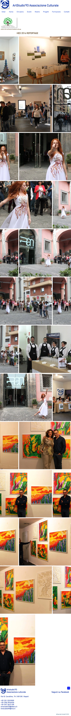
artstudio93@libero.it (9, 707)
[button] (20, 11)
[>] (68, 688)
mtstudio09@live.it (8, 709)
